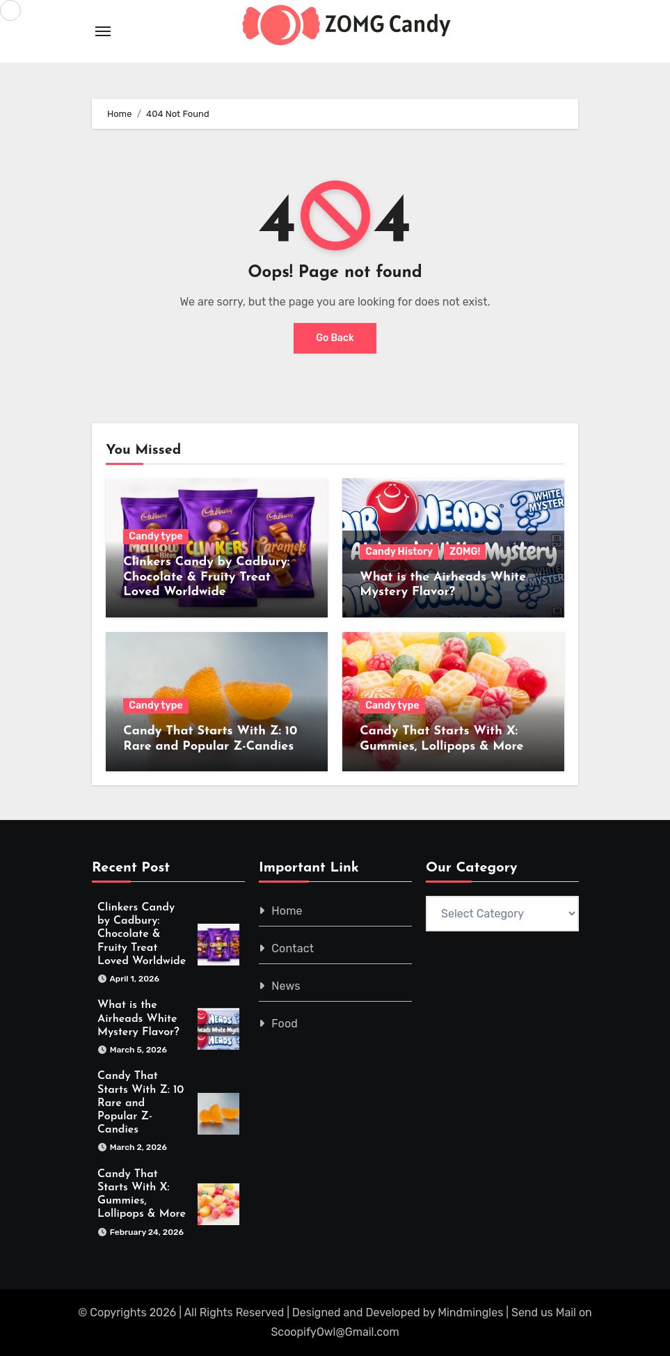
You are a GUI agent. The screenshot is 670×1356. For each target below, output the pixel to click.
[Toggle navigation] (103, 31)
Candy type (155, 536)
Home (287, 910)
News (285, 986)
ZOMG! (464, 552)
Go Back (335, 338)
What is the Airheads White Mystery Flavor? (138, 1019)
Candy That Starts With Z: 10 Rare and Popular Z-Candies (140, 1103)
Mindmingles (470, 1312)
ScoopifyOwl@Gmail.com (335, 1332)
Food (284, 1023)
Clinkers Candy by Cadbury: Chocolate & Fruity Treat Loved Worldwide (206, 577)
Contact (292, 948)
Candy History (399, 552)
